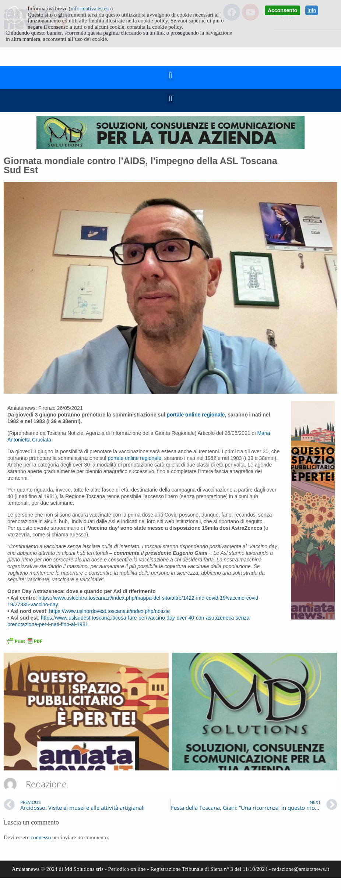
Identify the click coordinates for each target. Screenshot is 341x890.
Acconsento (282, 10)
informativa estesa (91, 8)
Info (311, 10)
